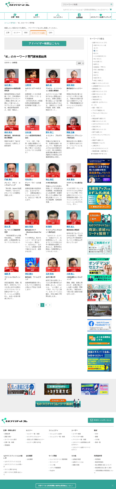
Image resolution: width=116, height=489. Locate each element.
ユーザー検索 (76, 434)
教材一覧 (98, 442)
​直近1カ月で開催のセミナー (35, 439)
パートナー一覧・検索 (79, 439)
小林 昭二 (70, 274)
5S (94, 53)
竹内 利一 (29, 179)
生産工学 (96, 78)
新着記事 (7, 434)
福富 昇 (7, 274)
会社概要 (30, 459)
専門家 (13, 23)
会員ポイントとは (77, 462)
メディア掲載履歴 (55, 468)
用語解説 (7, 445)
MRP (95, 64)
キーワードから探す (11, 439)
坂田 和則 (70, 85)
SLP (95, 75)
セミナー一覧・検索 (33, 434)
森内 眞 (49, 85)
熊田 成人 (70, 227)
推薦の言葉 (75, 465)
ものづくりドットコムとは (13, 461)
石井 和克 (50, 274)
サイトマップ (54, 462)
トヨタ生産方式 (98, 56)
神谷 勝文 (29, 274)
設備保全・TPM (98, 67)
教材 (26, 32)
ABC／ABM (97, 80)
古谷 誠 (28, 132)
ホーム (6, 23)
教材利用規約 (99, 462)
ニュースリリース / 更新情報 (58, 459)
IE (94, 51)
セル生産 (96, 61)
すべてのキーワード (97, 154)
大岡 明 (28, 85)
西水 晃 (7, 227)
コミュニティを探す (56, 434)
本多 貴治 (70, 179)
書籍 (96, 436)
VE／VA (96, 59)
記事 (7, 32)
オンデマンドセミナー (34, 436)
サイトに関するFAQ (11, 469)
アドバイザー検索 (77, 436)
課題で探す (8, 436)
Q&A (50, 32)
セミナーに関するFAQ (34, 442)
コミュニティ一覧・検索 (57, 436)
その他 (97, 439)
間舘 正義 (70, 132)
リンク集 (52, 465)
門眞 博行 (8, 179)
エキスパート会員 (38, 33)
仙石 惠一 (8, 85)
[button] (44, 43)
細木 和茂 (29, 227)
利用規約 (98, 459)
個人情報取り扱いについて (103, 465)
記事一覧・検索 (9, 442)
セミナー (17, 32)
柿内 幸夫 (8, 132)
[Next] (50, 305)
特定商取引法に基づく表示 (103, 468)
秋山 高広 (50, 179)
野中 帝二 (50, 132)
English (52, 470)
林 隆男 (49, 227)
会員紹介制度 (76, 459)
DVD (96, 434)
